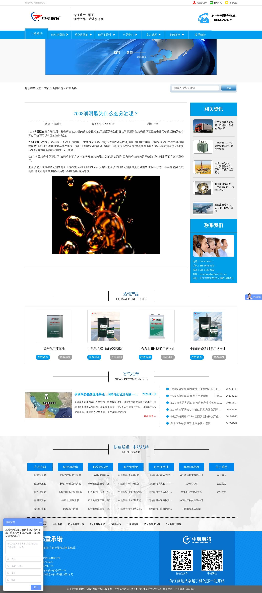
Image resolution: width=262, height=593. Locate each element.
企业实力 (221, 483)
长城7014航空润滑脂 (70, 483)
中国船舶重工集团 (191, 509)
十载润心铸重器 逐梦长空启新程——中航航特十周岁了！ (196, 395)
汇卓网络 (179, 589)
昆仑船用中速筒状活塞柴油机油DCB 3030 (161, 509)
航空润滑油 (40, 492)
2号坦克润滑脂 (97, 524)
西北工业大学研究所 (191, 492)
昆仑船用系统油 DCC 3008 (161, 483)
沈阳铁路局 (191, 483)
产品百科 (71, 88)
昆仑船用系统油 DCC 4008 (161, 475)
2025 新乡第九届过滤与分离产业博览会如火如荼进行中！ (196, 402)
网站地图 (233, 3)
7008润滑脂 (35, 131)
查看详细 (65, 357)
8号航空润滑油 (173, 524)
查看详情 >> (150, 416)
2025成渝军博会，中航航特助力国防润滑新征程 (196, 409)
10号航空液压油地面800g (100, 500)
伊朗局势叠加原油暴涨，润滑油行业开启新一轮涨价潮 (196, 389)
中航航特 (57, 524)
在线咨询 (43, 357)
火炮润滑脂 (133, 524)
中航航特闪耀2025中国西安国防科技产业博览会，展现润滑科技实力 (196, 416)
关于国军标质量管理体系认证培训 (190, 423)
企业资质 (221, 492)
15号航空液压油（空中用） (100, 483)
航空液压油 (40, 483)
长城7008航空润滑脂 (70, 475)
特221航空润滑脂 (70, 500)
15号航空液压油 (152, 524)
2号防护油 (116, 524)
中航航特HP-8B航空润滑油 (130, 492)
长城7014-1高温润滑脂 (70, 492)
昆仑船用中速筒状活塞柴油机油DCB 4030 (161, 500)
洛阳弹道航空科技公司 (191, 475)
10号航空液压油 (100, 475)
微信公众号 (202, 3)
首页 (47, 88)
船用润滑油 (40, 500)
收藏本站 (218, 3)
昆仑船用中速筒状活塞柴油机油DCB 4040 (161, 492)
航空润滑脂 (40, 475)
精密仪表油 (40, 509)
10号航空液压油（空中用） (100, 509)
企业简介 (221, 475)
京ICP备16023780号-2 (150, 589)
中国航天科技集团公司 (191, 500)
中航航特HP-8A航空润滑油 (130, 475)
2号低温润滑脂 (70, 509)
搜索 (229, 88)
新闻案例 (57, 88)
